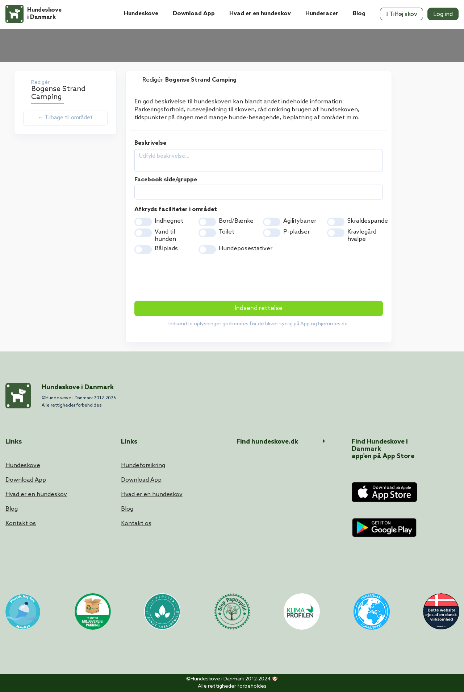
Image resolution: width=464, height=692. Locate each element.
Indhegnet (169, 221)
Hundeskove (141, 13)
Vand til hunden (165, 235)
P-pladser (296, 231)
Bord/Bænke (236, 221)
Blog (359, 13)
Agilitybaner (299, 221)
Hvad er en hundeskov (260, 13)
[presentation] (189, 282)
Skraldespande (367, 221)
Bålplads (166, 248)
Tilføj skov (401, 14)
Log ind (443, 14)
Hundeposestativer (245, 248)
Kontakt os (20, 523)
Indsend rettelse (259, 308)
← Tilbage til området (65, 118)
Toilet (226, 231)
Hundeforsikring (143, 465)
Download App (194, 13)
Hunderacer (321, 13)
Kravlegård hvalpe (361, 235)
